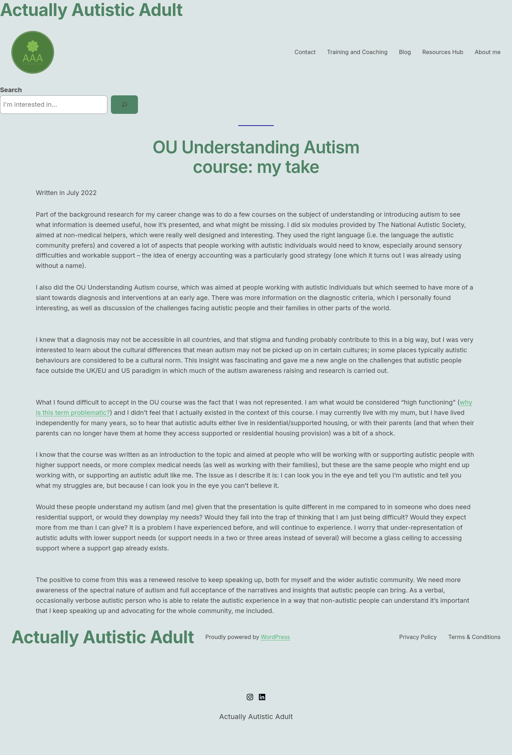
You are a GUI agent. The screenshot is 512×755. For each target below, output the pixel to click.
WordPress (275, 636)
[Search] (124, 104)
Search (11, 90)
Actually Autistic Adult (102, 637)
